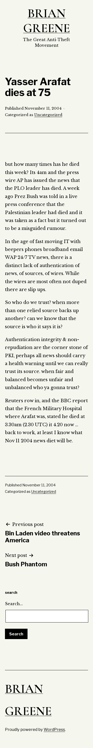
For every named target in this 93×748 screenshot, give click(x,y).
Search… (14, 603)
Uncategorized (48, 115)
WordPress (54, 729)
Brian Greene (46, 21)
